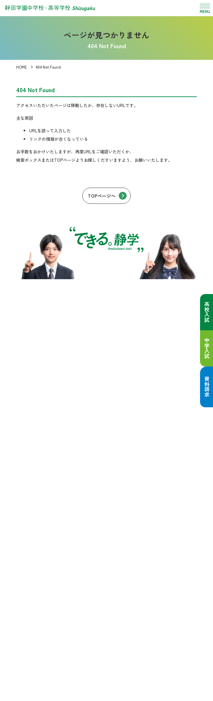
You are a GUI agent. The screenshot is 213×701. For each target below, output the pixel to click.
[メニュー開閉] (204, 8)
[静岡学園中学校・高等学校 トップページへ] (49, 8)
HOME (21, 67)
